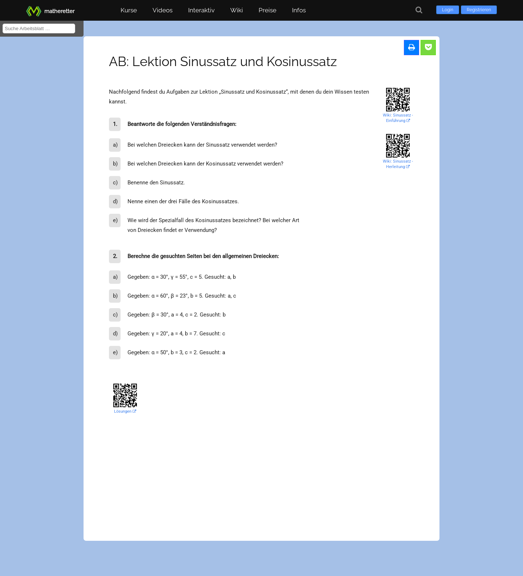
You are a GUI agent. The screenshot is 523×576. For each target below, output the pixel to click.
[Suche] (419, 10)
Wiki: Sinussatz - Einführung (398, 118)
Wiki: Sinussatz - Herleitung (398, 164)
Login (447, 9)
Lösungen (125, 411)
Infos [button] (299, 10)
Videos (163, 10)
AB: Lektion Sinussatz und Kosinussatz (223, 61)
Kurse (129, 10)
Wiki (236, 10)
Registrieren (479, 9)
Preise (267, 10)
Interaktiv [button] (201, 10)
